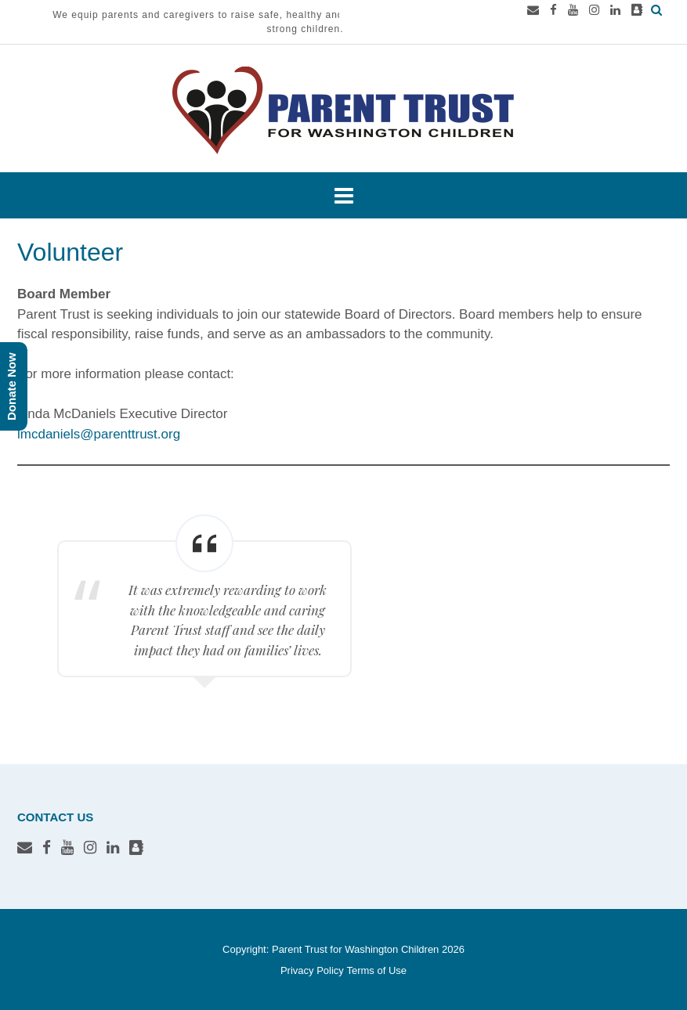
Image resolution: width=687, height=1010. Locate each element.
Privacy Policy (312, 970)
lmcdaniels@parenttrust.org (98, 434)
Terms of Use (376, 970)
